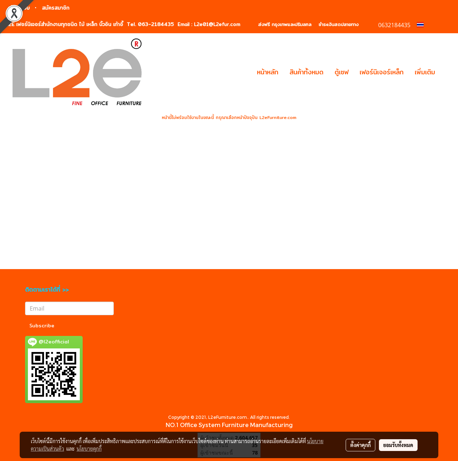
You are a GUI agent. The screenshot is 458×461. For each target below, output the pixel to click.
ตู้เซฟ (342, 72)
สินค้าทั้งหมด (306, 72)
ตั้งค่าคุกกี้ (360, 445)
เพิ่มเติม (425, 72)
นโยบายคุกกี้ (89, 448)
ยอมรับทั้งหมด (398, 445)
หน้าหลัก (267, 72)
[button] (447, 72)
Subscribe (41, 325)
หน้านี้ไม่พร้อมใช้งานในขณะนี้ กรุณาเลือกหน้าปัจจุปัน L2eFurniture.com (229, 117)
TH (425, 25)
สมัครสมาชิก (55, 8)
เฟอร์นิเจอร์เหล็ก (382, 72)
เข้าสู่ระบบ (19, 8)
